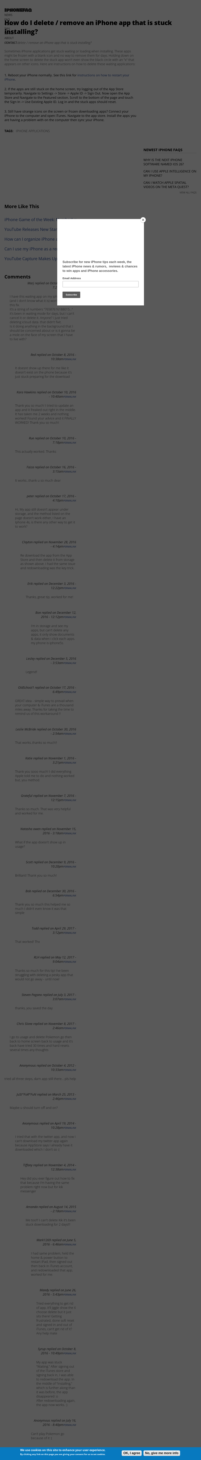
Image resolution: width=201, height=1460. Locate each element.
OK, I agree (131, 1453)
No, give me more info (161, 1453)
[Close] (143, 220)
